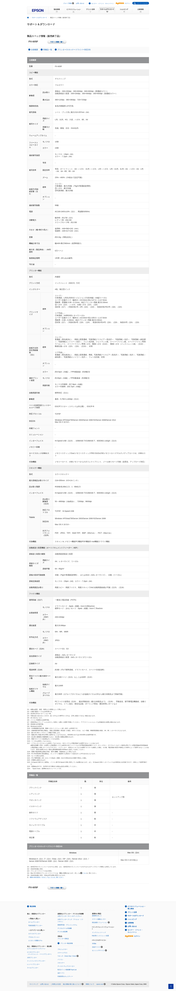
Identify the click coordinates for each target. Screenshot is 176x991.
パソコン (60, 959)
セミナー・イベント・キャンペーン (102, 3)
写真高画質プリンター (35, 925)
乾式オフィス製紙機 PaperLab (67, 969)
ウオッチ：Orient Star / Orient (67, 956)
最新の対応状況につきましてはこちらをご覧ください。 (47, 877)
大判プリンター (32, 957)
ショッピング (132, 919)
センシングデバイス (98, 950)
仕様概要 (34, 50)
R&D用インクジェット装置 (100, 935)
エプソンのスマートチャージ (36, 948)
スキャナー (61, 963)
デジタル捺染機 (62, 931)
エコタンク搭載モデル (35, 940)
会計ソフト (61, 973)
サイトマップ (34, 984)
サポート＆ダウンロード (39, 17)
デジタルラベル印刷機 (65, 928)
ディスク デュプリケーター (66, 966)
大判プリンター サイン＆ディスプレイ (70, 916)
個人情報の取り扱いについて (72, 984)
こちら (84, 873)
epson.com (99, 984)
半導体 (94, 943)
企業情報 (131, 923)
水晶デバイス (96, 947)
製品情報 (33, 906)
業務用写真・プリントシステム (67, 925)
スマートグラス (62, 952)
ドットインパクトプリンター (36, 961)
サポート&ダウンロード (136, 916)
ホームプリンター (34, 922)
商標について (90, 984)
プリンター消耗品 (63, 938)
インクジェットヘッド (99, 932)
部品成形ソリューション (99, 922)
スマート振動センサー (99, 919)
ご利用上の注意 (56, 984)
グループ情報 (67, 3)
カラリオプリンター (34, 933)
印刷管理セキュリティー (65, 976)
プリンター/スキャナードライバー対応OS (74, 50)
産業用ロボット (97, 915)
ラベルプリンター (32, 967)
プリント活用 (132, 912)
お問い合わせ (80, 3)
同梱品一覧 (47, 50)
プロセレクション (34, 937)
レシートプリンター (33, 964)
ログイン (123, 3)
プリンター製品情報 (66, 943)
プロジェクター (62, 949)
